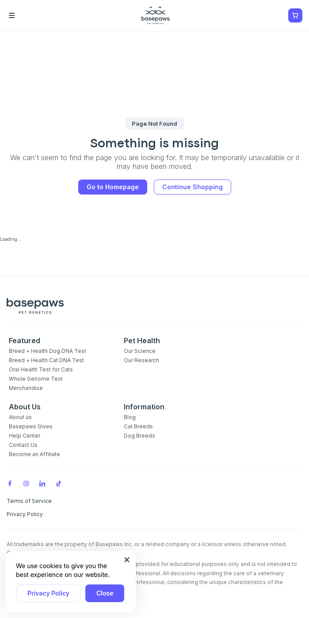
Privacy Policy (48, 593)
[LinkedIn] (42, 483)
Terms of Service (29, 501)
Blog (130, 417)
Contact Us (23, 445)
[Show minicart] (295, 15)
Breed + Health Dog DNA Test (47, 351)
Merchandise (26, 388)
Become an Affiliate (34, 454)
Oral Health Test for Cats (41, 369)
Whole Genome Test (36, 378)
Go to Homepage (113, 187)
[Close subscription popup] (127, 560)
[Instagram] (26, 483)
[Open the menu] (24, 15)
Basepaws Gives (31, 426)
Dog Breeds (139, 435)
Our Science (140, 351)
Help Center (24, 435)
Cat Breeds (138, 426)
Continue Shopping (192, 187)
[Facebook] (10, 483)
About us (20, 417)
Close (104, 593)
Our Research (141, 360)
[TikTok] (59, 483)
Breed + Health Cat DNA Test (46, 360)
